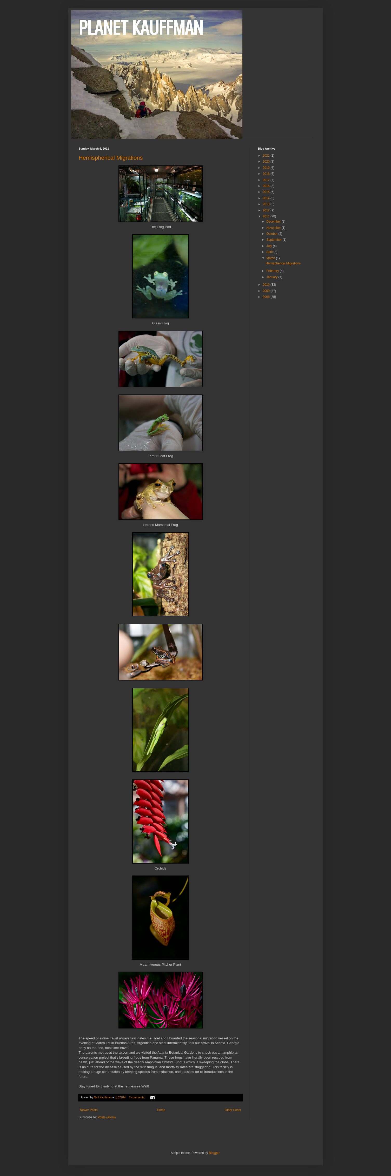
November (274, 228)
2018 (266, 174)
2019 (266, 168)
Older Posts (233, 1110)
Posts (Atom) (107, 1117)
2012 (266, 210)
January (272, 277)
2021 (266, 155)
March (271, 258)
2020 (266, 161)
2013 (266, 204)
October (272, 234)
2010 (266, 284)
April (269, 252)
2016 (266, 186)
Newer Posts (89, 1110)
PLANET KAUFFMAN (141, 28)
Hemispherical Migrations (111, 158)
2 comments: (137, 1097)
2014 (266, 198)
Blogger (214, 1153)
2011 (266, 216)
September (274, 240)
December (274, 221)
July (269, 246)
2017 (266, 180)
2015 (266, 192)
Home (161, 1110)
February (273, 271)
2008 (266, 297)
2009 (266, 291)
